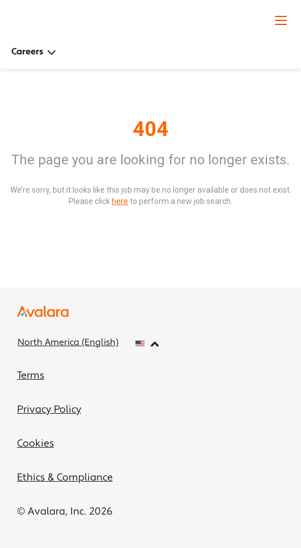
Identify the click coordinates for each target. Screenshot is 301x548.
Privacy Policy (49, 410)
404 (150, 129)
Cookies (35, 444)
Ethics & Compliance (65, 478)
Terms (30, 376)
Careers (33, 52)
